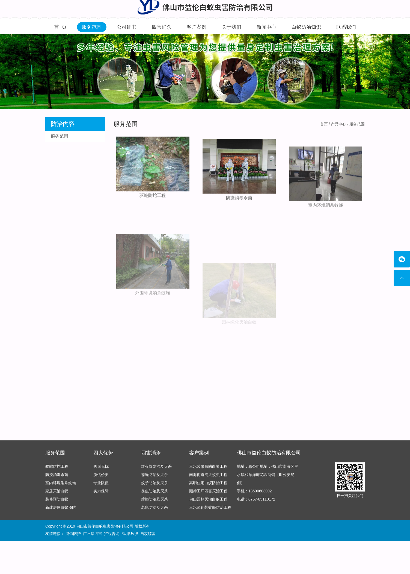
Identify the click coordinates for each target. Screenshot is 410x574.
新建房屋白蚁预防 (60, 509)
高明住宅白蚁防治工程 (208, 484)
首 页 (60, 27)
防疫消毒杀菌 (239, 203)
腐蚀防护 (73, 534)
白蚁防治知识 (306, 27)
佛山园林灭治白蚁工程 (208, 500)
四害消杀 (161, 27)
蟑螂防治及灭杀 (154, 500)
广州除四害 (92, 534)
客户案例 (196, 27)
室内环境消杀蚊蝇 (325, 216)
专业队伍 (101, 484)
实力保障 (101, 492)
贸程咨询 (111, 534)
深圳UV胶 (129, 534)
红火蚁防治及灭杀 (156, 468)
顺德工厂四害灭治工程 (208, 492)
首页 (324, 124)
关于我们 (231, 27)
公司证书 (126, 27)
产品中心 (338, 124)
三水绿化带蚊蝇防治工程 (210, 509)
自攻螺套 (148, 534)
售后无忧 (101, 468)
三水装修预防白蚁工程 (208, 468)
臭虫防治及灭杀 (154, 492)
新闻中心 (266, 27)
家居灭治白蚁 (56, 492)
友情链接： (54, 534)
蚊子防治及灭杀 (154, 484)
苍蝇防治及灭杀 (154, 476)
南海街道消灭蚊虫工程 (208, 476)
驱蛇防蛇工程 (152, 197)
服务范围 (92, 27)
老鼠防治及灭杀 (154, 509)
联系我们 (346, 27)
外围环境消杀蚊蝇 (152, 314)
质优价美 (101, 476)
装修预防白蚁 (56, 500)
